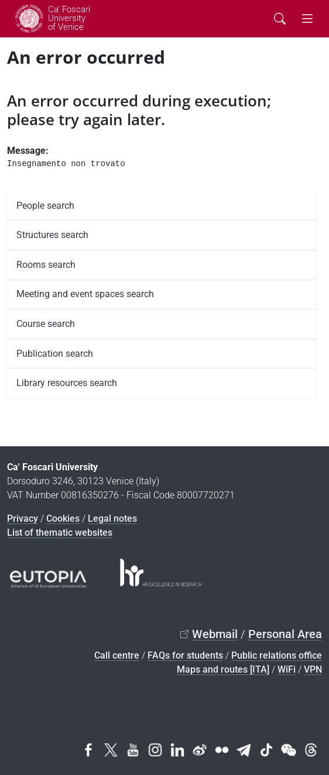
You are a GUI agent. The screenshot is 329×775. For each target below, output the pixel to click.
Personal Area (285, 634)
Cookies (63, 518)
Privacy (22, 518)
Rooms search (46, 264)
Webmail (215, 634)
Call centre (116, 655)
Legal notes (112, 518)
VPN (313, 669)
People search (45, 205)
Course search (45, 323)
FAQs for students (185, 655)
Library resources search (66, 382)
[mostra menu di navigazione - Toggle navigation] (307, 19)
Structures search (52, 234)
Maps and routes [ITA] (223, 669)
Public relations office (276, 655)
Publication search (54, 353)
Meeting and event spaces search (85, 293)
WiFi (286, 669)
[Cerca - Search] (280, 19)
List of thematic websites (59, 532)
